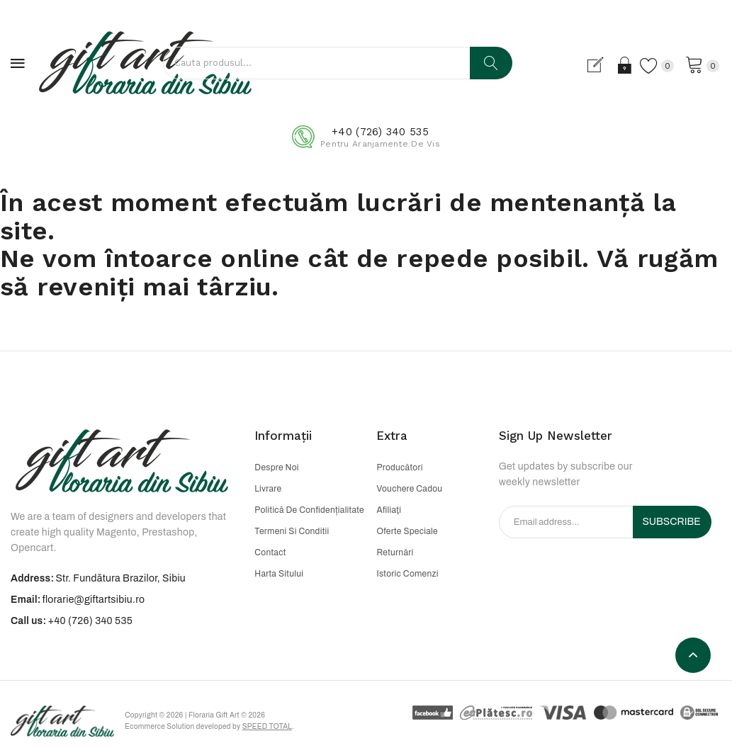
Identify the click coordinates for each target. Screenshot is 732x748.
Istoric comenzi (407, 574)
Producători (399, 467)
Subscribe (671, 521)
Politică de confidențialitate (309, 510)
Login (623, 65)
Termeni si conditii (291, 531)
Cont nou (599, 65)
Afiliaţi (388, 510)
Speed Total (269, 727)
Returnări (394, 552)
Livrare (267, 489)
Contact (270, 552)
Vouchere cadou (409, 489)
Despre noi (276, 467)
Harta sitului (278, 574)
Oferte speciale (406, 531)
